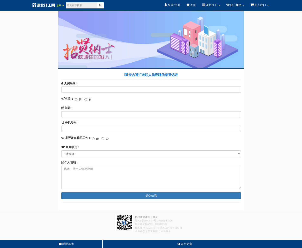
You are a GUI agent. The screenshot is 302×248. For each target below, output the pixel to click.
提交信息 (151, 195)
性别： (67, 98)
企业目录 (166, 231)
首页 (191, 5)
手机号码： (70, 122)
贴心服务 (235, 5)
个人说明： (70, 162)
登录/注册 (172, 5)
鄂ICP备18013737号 (145, 220)
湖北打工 (211, 5)
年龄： (67, 108)
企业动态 (140, 231)
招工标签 (153, 231)
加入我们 (260, 5)
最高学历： (70, 147)
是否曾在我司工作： (76, 137)
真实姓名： (70, 83)
